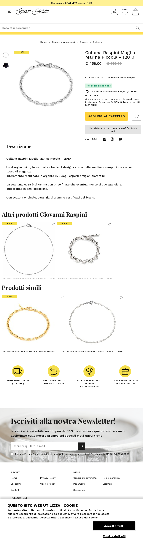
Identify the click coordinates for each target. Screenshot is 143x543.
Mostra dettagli (114, 536)
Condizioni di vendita (84, 484)
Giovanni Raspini (126, 84)
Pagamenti (79, 490)
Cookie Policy (47, 490)
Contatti (15, 497)
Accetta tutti (114, 527)
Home (43, 49)
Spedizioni (79, 497)
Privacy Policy (31, 461)
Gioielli (84, 49)
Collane (97, 49)
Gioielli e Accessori (63, 49)
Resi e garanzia (111, 484)
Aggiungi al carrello (106, 123)
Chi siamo (16, 490)
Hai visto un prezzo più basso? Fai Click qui (113, 136)
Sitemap (107, 490)
